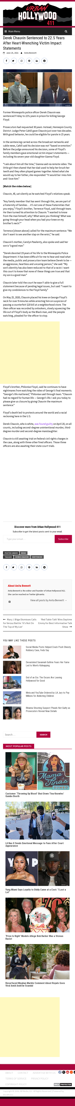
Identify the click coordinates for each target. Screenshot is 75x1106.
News (23, 553)
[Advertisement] (30, 352)
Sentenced (37, 557)
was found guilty (44, 424)
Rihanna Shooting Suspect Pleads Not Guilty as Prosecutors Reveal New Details (48, 709)
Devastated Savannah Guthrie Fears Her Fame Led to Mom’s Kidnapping (47, 664)
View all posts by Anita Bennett (48, 600)
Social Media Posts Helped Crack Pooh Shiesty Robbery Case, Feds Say (48, 649)
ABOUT (9, 1072)
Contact (23, 1072)
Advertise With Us (44, 1072)
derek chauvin (22, 557)
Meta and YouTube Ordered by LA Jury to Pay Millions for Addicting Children (47, 694)
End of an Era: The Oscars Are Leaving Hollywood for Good (44, 679)
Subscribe (63, 538)
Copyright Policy (15, 1084)
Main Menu (14, 31)
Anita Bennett (30, 52)
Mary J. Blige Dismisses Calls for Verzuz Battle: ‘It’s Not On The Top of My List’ (19, 623)
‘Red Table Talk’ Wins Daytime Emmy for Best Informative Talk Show (55, 623)
